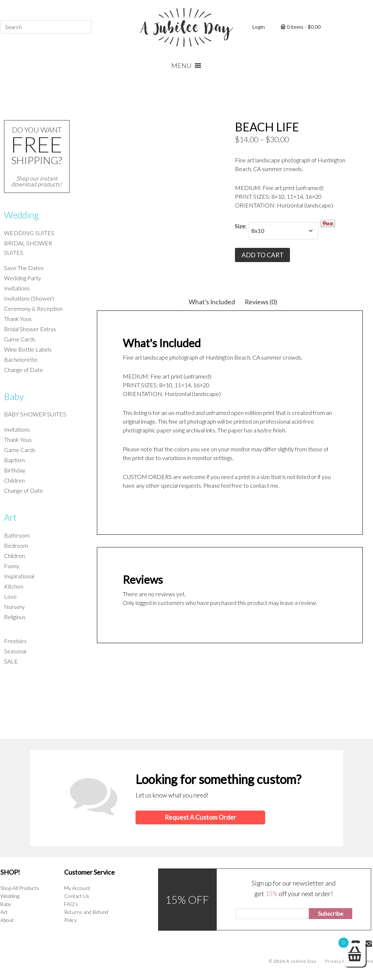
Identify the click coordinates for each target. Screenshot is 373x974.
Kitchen (13, 586)
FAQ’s (71, 903)
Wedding (21, 214)
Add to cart (262, 255)
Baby (14, 396)
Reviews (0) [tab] (260, 302)
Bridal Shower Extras (30, 328)
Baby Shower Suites (35, 414)
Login (258, 27)
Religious (14, 616)
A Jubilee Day (186, 27)
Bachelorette (21, 359)
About (7, 919)
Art (10, 517)
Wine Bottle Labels (28, 349)
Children (14, 480)
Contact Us (76, 895)
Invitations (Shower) (29, 298)
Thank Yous (18, 318)
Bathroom (17, 535)
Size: (241, 225)
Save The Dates (24, 267)
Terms (366, 960)
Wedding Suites (29, 232)
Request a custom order (199, 817)
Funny (11, 565)
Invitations (17, 288)
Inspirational (19, 576)
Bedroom (16, 545)
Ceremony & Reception (33, 308)
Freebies (15, 640)
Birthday (14, 470)
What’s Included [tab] (212, 302)
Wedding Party (22, 277)
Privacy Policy (340, 960)
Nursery (14, 606)
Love (10, 596)
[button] (181, 65)
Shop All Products (19, 887)
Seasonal (15, 651)
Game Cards (19, 339)
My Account (77, 887)
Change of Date (23, 369)
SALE (11, 661)
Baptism (14, 459)
